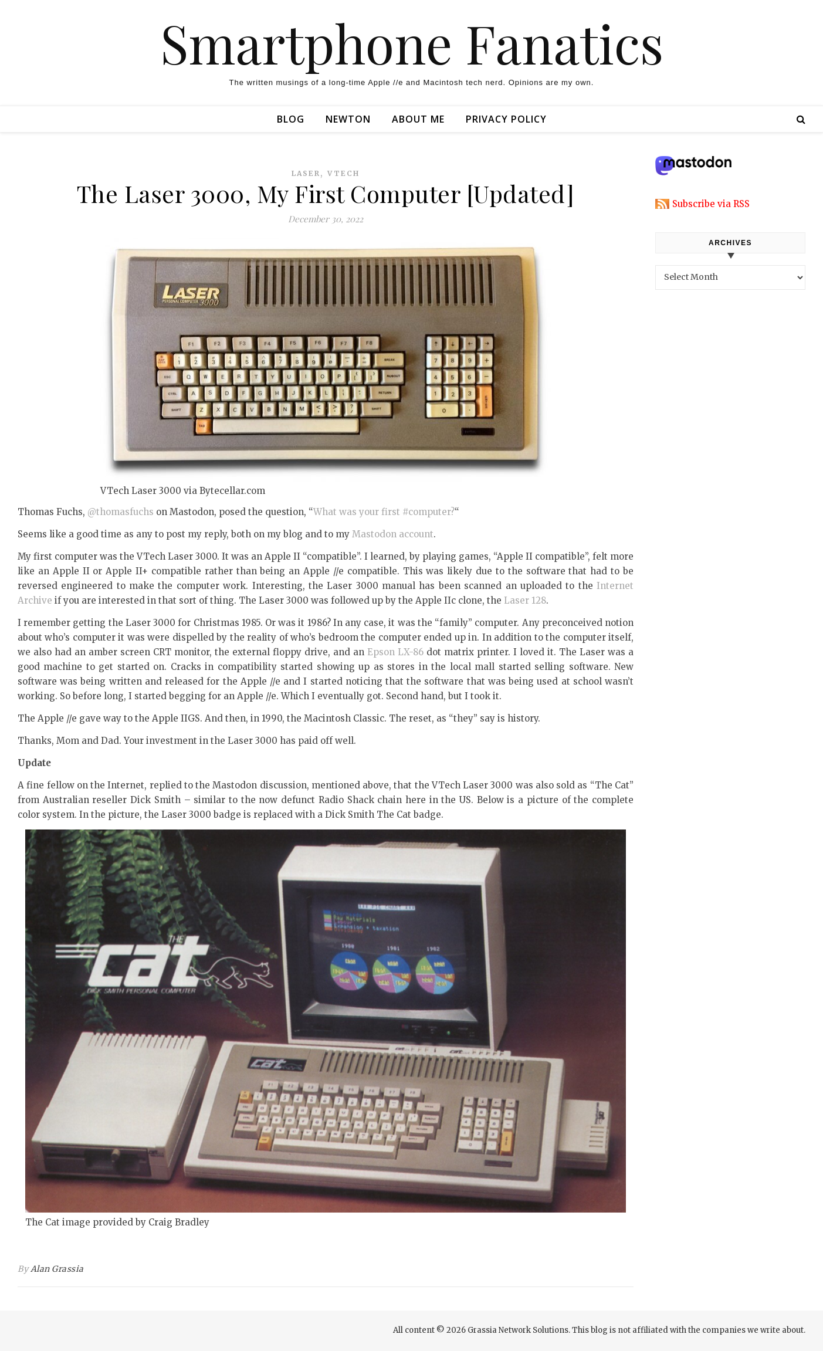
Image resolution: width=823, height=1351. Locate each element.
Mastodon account (392, 534)
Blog (290, 119)
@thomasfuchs (120, 511)
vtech (343, 173)
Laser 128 (525, 600)
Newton (348, 119)
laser (306, 173)
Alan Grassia (57, 1269)
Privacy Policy (506, 119)
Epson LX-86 (395, 652)
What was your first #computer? (384, 511)
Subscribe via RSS (711, 203)
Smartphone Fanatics (411, 42)
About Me (418, 119)
